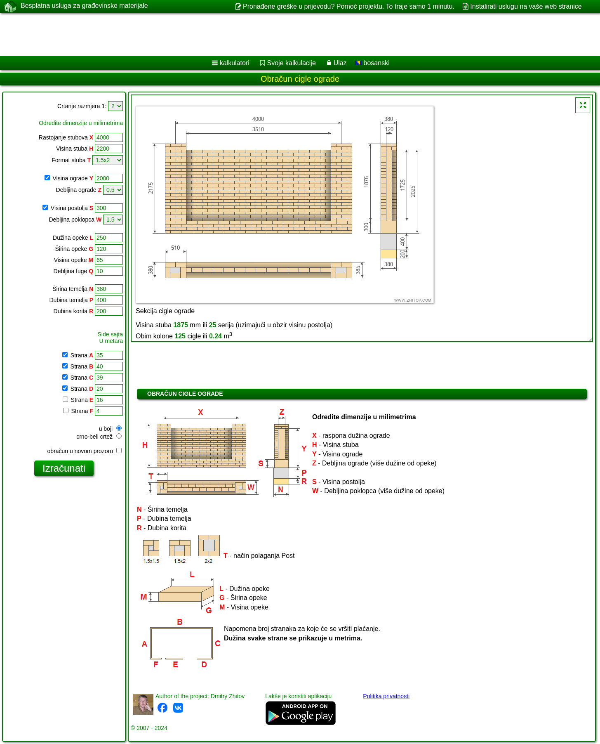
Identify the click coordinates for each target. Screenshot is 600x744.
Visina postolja (72, 208)
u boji (110, 428)
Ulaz (340, 62)
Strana (81, 355)
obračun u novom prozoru (84, 451)
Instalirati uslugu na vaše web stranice (525, 6)
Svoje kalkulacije (291, 62)
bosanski (372, 62)
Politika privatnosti (386, 696)
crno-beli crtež (99, 436)
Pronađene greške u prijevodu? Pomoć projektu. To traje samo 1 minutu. (348, 6)
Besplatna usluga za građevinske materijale (84, 6)
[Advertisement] (250, 34)
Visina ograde (73, 178)
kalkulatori (234, 62)
